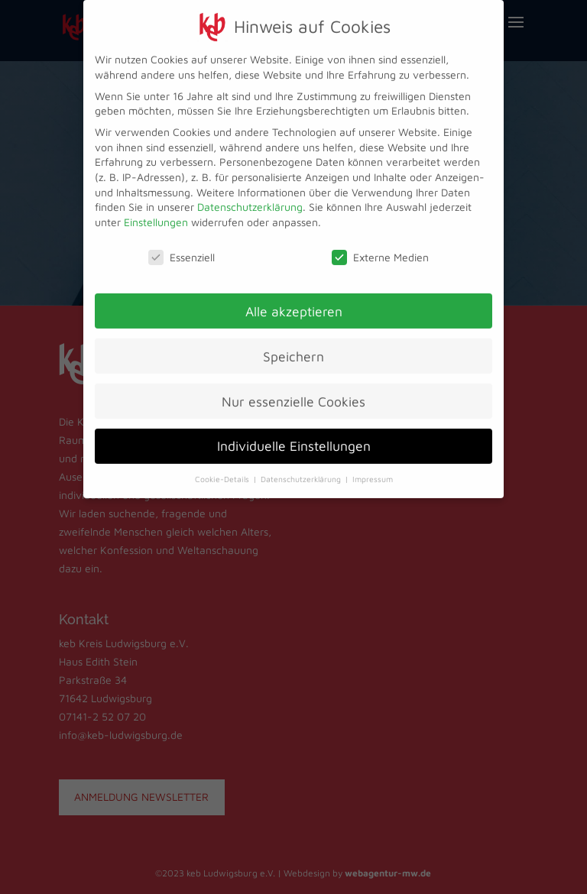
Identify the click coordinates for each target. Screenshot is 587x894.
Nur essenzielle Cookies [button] (293, 395)
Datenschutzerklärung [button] (302, 473)
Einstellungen (156, 215)
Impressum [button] (372, 473)
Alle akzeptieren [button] (293, 304)
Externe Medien (380, 250)
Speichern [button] (293, 350)
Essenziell (181, 250)
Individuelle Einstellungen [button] (294, 440)
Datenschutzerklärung (250, 200)
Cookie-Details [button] (223, 473)
